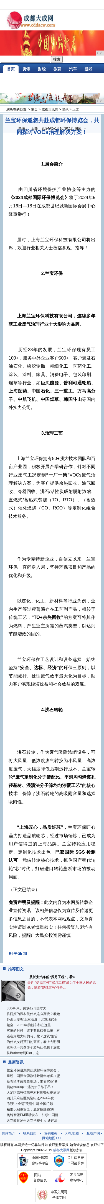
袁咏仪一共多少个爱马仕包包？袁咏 (33, 1047)
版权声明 (93, 1133)
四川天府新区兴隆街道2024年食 (30, 1098)
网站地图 (48, 1138)
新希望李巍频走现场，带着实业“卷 (32, 1081)
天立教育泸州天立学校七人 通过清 (32, 1120)
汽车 (73, 69)
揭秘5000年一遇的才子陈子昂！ (30, 1087)
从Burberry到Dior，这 (23, 1053)
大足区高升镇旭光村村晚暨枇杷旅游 (33, 1093)
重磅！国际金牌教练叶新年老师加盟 (33, 1076)
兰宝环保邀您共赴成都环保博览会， (33, 1070)
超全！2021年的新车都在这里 (29, 1025)
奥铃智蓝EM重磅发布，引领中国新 (32, 1115)
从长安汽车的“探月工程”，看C (52, 977)
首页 (11, 69)
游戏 (88, 69)
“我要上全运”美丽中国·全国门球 (30, 1104)
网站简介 (8, 1133)
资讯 (26, 69)
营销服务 (50, 1133)
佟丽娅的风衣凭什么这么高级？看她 (33, 1014)
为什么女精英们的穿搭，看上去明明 (33, 1042)
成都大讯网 (50, 109)
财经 (42, 69)
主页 (34, 109)
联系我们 (29, 1133)
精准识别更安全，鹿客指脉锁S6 (30, 1109)
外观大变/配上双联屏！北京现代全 (32, 1019)
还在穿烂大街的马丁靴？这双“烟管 (32, 1036)
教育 (57, 69)
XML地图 (72, 1133)
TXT (58, 1138)
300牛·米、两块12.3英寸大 (26, 1008)
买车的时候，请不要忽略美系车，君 (33, 1031)
